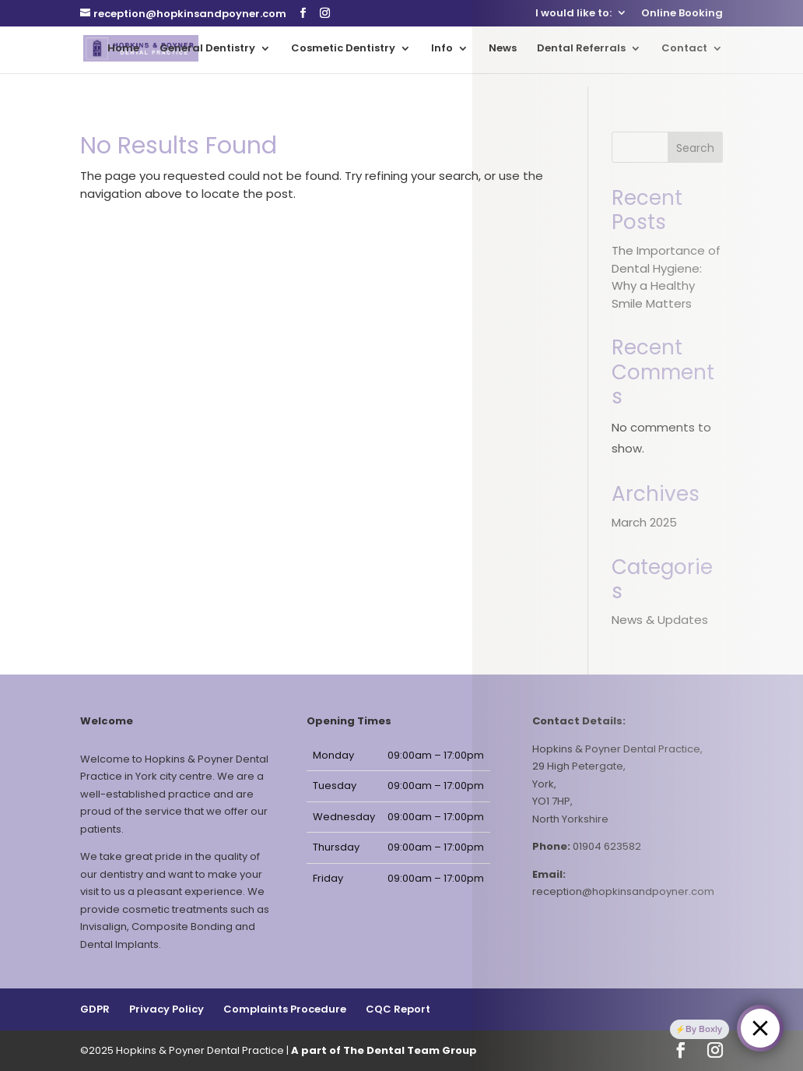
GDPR (95, 1009)
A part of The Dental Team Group (384, 1050)
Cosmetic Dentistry (343, 49)
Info (442, 49)
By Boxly (704, 1028)
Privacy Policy (166, 1009)
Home (123, 49)
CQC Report (398, 1009)
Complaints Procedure (284, 1009)
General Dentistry (207, 49)
